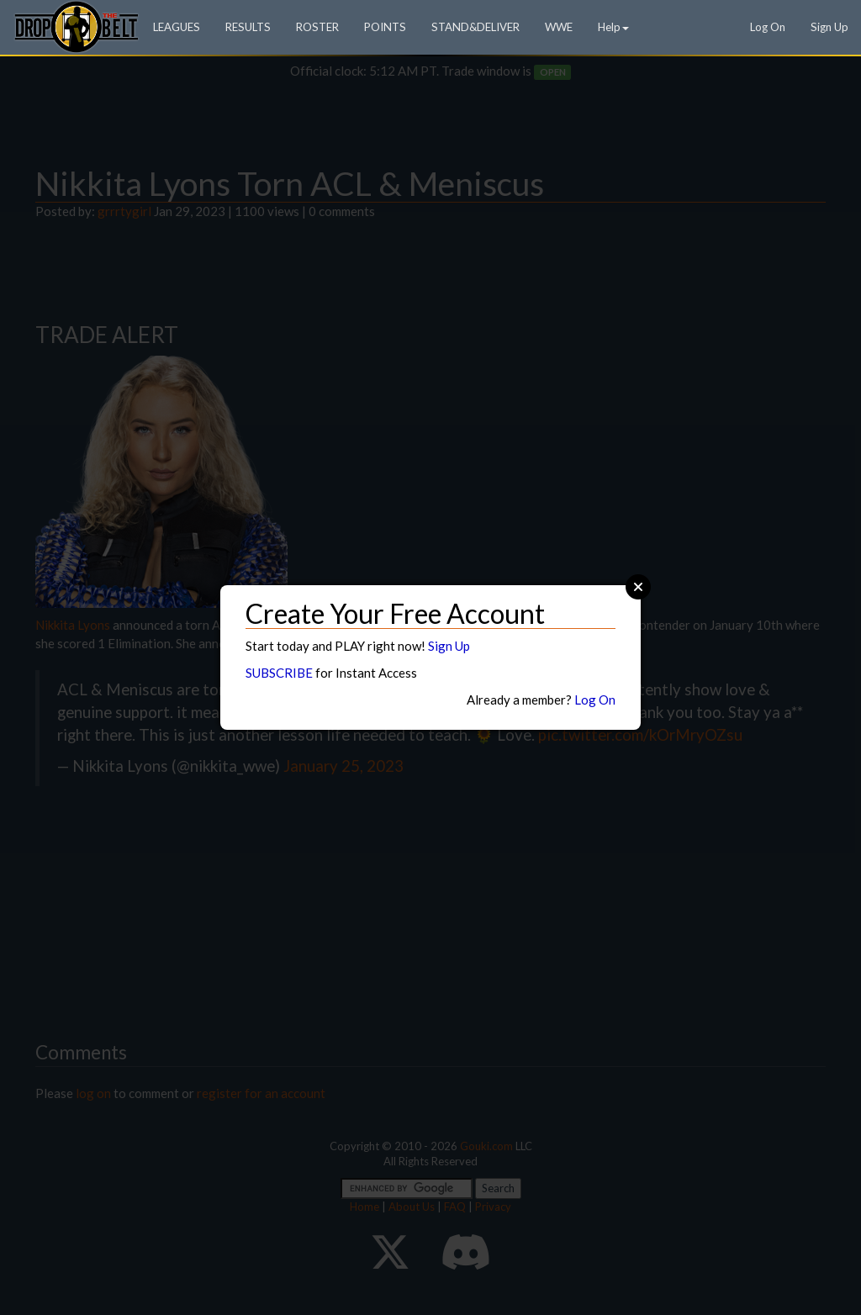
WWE (559, 27)
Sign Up (829, 27)
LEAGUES (176, 27)
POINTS (385, 27)
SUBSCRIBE (279, 672)
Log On (767, 27)
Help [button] (613, 27)
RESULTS (248, 27)
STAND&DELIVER (475, 27)
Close (638, 586)
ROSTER (317, 27)
